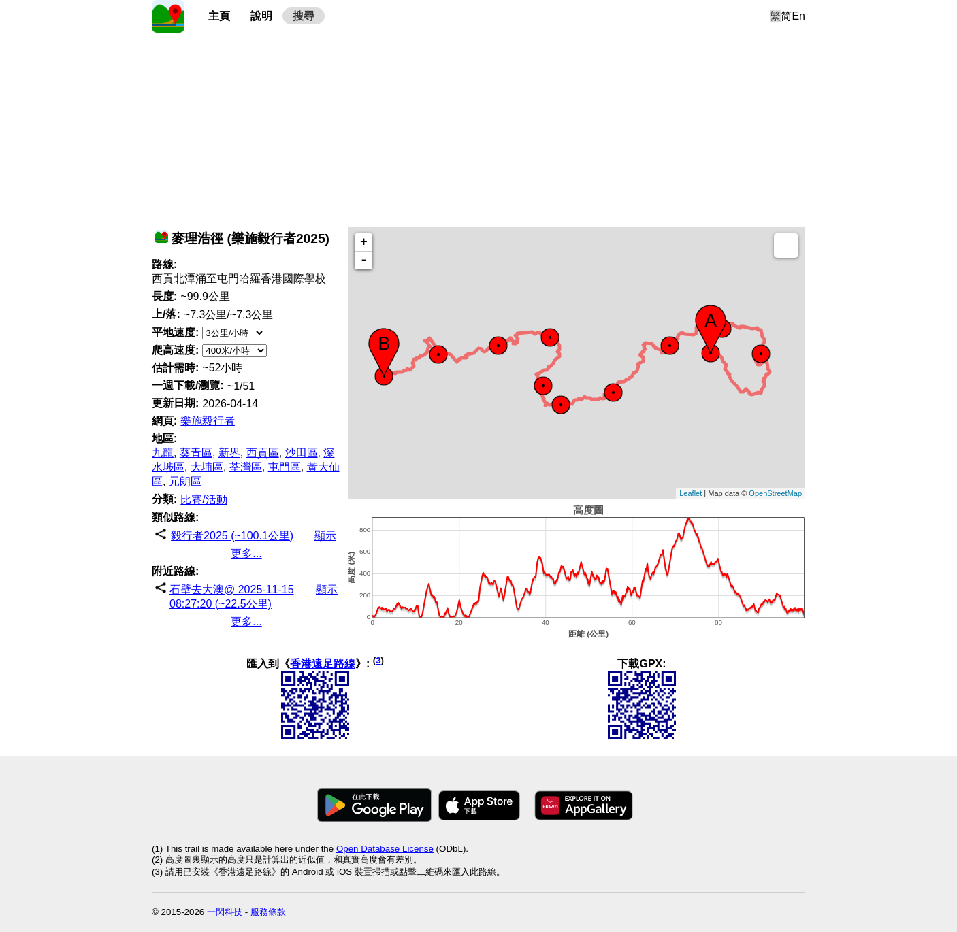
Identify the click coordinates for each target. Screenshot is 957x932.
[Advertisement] (478, 128)
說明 (261, 16)
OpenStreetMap (775, 493)
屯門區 (284, 467)
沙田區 (301, 453)
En (798, 16)
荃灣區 (245, 467)
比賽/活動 (203, 499)
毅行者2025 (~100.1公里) (232, 536)
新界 (229, 453)
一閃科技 (224, 912)
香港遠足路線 (322, 663)
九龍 (163, 453)
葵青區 (196, 453)
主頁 (219, 16)
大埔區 (207, 467)
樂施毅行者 (207, 421)
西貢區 (262, 453)
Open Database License (385, 849)
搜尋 (303, 16)
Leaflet (690, 493)
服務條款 (268, 912)
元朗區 (185, 481)
